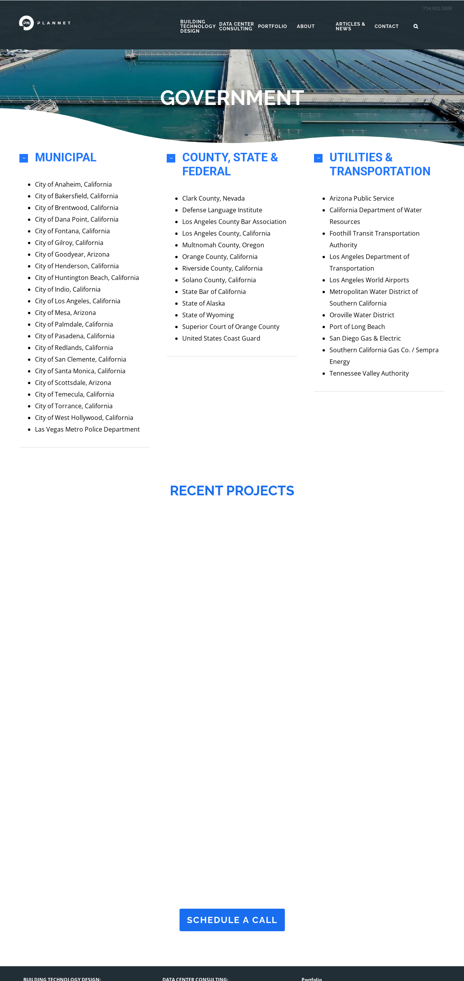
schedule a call (232, 917)
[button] (432, 26)
